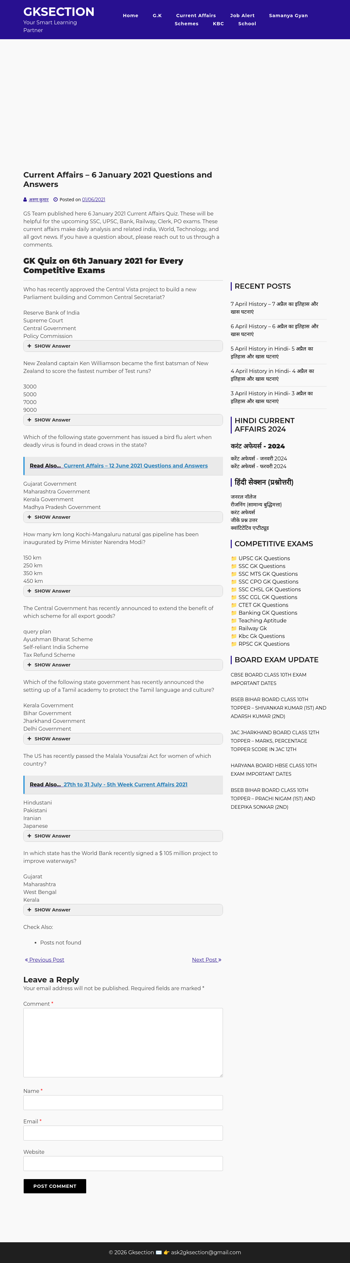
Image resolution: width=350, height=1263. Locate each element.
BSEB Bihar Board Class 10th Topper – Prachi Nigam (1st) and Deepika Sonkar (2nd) (273, 798)
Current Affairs (196, 15)
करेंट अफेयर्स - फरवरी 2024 (258, 466)
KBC (218, 24)
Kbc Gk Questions (262, 636)
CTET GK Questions (263, 605)
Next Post (206, 960)
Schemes (187, 24)
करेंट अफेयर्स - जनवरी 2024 (259, 459)
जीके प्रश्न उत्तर (244, 520)
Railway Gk (253, 628)
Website (33, 1152)
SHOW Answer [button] (48, 346)
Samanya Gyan (288, 15)
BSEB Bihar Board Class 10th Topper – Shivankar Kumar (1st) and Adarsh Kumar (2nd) (278, 708)
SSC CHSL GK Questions (270, 589)
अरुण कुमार (39, 200)
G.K (157, 15)
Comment (38, 1004)
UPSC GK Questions (264, 558)
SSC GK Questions (262, 566)
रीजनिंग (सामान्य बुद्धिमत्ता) (256, 505)
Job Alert (242, 15)
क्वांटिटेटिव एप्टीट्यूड (250, 528)
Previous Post (44, 960)
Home (130, 15)
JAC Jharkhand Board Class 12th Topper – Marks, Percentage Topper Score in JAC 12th (275, 741)
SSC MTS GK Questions (268, 574)
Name (32, 1091)
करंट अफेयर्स (243, 512)
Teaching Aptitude (262, 621)
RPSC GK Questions (264, 644)
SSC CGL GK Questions (268, 597)
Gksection (59, 12)
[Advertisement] (175, 84)
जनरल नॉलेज (243, 497)
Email (32, 1121)
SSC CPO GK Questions (268, 582)
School (247, 24)
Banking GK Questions (268, 613)
